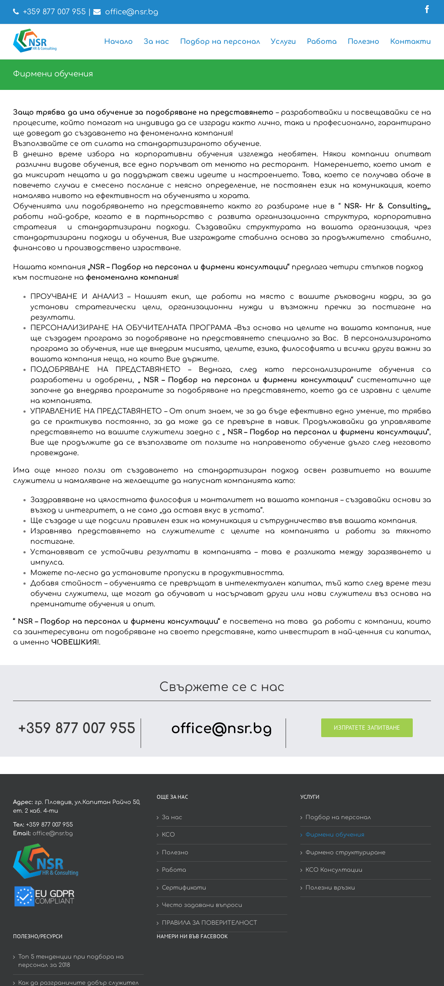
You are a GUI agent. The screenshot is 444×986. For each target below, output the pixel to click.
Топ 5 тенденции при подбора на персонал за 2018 (71, 961)
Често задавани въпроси (202, 905)
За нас (172, 817)
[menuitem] (124, 41)
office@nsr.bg (131, 12)
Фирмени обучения (335, 835)
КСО (168, 835)
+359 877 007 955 (54, 12)
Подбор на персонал (338, 817)
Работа (174, 870)
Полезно (175, 853)
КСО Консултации (334, 870)
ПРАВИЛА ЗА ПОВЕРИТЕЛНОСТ (209, 923)
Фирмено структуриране (345, 853)
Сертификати (184, 888)
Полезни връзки (330, 888)
